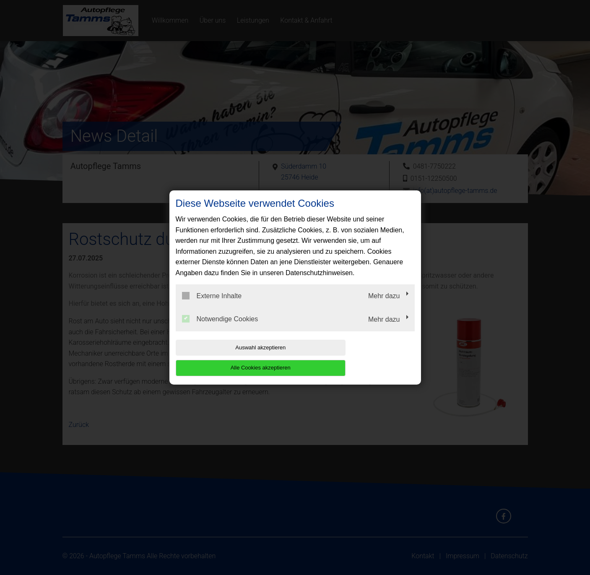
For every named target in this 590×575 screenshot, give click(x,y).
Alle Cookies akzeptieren (361, 357)
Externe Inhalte (212, 306)
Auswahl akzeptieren (229, 357)
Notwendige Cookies (220, 329)
